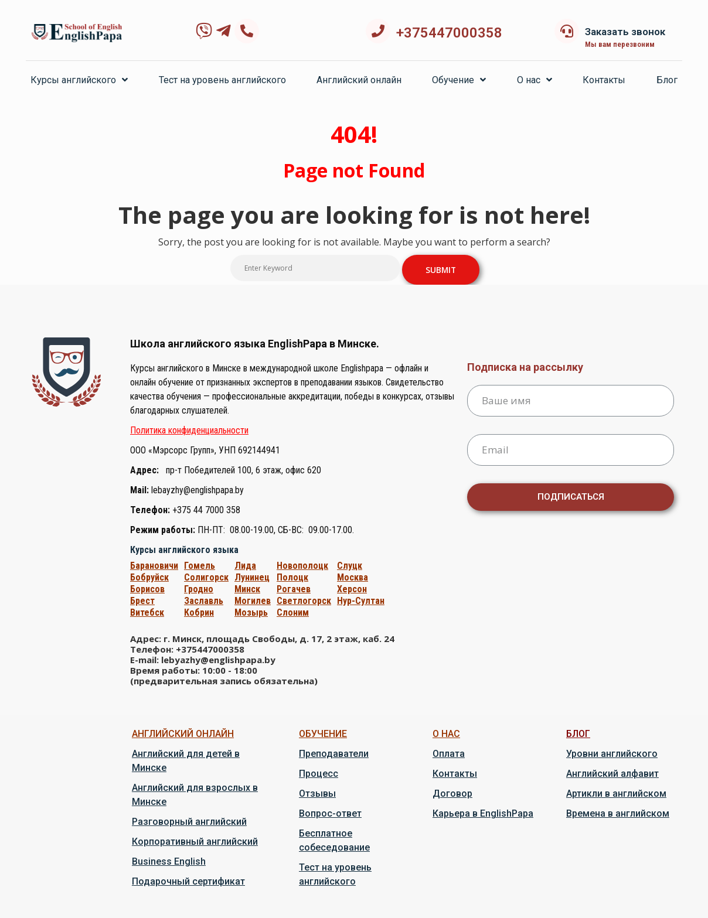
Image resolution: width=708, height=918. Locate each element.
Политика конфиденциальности (189, 430)
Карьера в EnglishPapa (483, 813)
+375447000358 (449, 33)
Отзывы (317, 793)
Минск (247, 589)
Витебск (147, 612)
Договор (452, 793)
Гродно (198, 589)
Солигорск (206, 577)
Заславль (203, 600)
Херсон (352, 589)
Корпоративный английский (195, 841)
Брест (142, 600)
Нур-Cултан (360, 600)
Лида (245, 565)
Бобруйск (149, 577)
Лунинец (252, 577)
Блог (667, 80)
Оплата (449, 753)
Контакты (604, 80)
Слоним (293, 612)
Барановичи (154, 565)
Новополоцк (302, 565)
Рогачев (294, 589)
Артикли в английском (616, 793)
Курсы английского (79, 80)
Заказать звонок (625, 31)
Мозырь (251, 612)
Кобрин (199, 612)
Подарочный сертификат (188, 881)
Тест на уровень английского (222, 80)
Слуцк (349, 565)
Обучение (459, 80)
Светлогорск (304, 600)
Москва (352, 577)
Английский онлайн (358, 80)
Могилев (252, 600)
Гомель (199, 565)
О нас (534, 80)
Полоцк (292, 577)
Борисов (147, 589)
